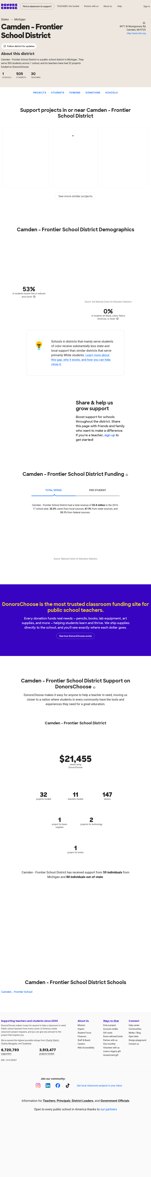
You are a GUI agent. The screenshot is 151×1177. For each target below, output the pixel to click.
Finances (82, 1036)
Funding (75, 92)
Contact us (134, 1044)
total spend (53, 490)
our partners (108, 1109)
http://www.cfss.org (136, 33)
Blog (138, 1033)
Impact (81, 1029)
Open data (133, 1036)
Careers (81, 1044)
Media (132, 1033)
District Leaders (82, 1101)
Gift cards (107, 1033)
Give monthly (109, 1044)
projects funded (56, 1051)
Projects (39, 92)
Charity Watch (52, 1040)
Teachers (49, 1101)
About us (107, 6)
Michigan (20, 19)
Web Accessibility (86, 1047)
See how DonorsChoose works (75, 636)
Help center (134, 1025)
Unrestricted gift (110, 1055)
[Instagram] (38, 1085)
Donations (93, 92)
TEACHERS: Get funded (68, 6)
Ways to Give (111, 1021)
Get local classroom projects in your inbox (99, 1085)
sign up (109, 435)
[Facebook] (57, 1085)
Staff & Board (84, 1040)
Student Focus (84, 1033)
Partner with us (91, 6)
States (5, 19)
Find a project (109, 1025)
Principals (63, 1101)
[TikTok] (67, 1085)
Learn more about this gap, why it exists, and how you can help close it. (81, 359)
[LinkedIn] (48, 1085)
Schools (111, 92)
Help (119, 6)
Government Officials (115, 1101)
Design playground (137, 1040)
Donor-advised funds (113, 1036)
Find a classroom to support (37, 6)
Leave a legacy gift (112, 1051)
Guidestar (26, 1043)
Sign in (146, 6)
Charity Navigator (9, 1043)
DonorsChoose (9, 6)
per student (97, 490)
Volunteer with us (111, 1047)
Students (57, 92)
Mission (81, 1025)
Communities (135, 1029)
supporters (18, 1051)
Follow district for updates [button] (18, 46)
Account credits (110, 1029)
